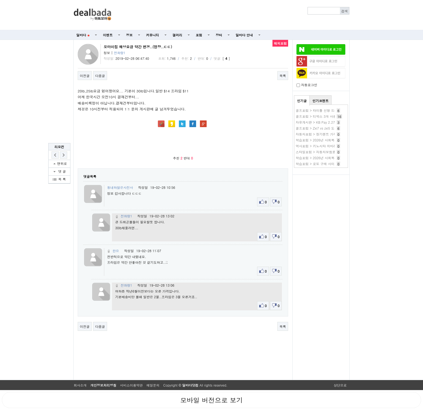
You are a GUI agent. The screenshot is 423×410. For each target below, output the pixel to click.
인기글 (302, 100)
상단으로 (340, 385)
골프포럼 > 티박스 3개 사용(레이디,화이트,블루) (331, 116)
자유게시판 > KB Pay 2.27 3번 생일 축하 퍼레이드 (333, 122)
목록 (282, 75)
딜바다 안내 (244, 35)
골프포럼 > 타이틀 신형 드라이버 (320, 110)
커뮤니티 (152, 35)
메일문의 (152, 385)
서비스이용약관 (131, 385)
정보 (129, 35)
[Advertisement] (233, 15)
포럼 (199, 35)
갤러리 (177, 35)
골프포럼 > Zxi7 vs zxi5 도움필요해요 (323, 128)
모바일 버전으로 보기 (211, 400)
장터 (219, 35)
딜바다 (83, 35)
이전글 (85, 75)
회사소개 (80, 385)
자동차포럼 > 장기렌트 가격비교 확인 (323, 134)
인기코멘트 (320, 100)
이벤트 (108, 35)
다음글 (100, 75)
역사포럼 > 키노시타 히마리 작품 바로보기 (327, 146)
